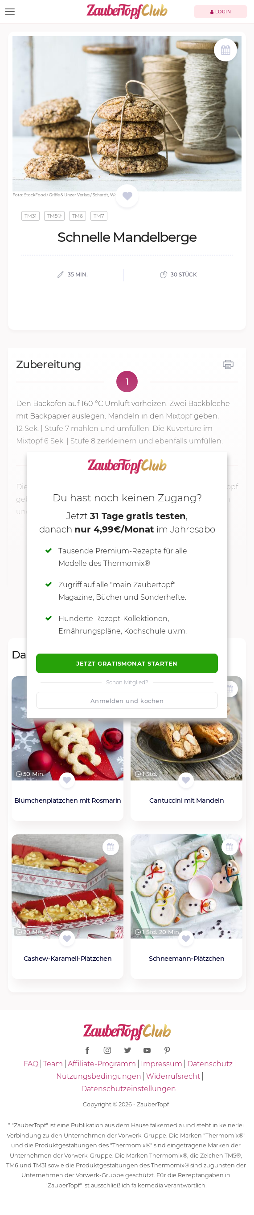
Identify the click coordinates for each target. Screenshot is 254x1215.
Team (53, 1064)
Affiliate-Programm (102, 1064)
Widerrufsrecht (173, 1076)
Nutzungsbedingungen (98, 1076)
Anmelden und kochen (127, 700)
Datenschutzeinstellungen (128, 1089)
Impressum (161, 1064)
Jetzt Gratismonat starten (127, 663)
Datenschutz (210, 1064)
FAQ (31, 1064)
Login (220, 12)
